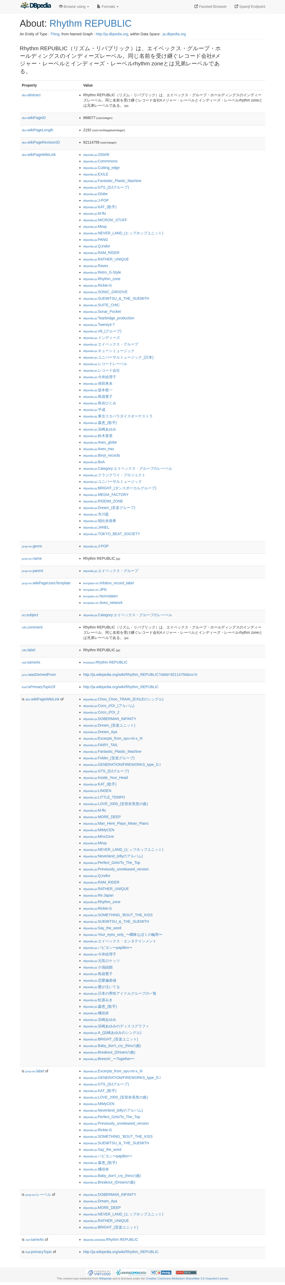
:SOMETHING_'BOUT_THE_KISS (118, 915)
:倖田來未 (98, 383)
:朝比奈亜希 (99, 521)
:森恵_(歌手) (100, 423)
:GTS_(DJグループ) (106, 187)
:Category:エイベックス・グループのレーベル (127, 468)
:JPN (95, 589)
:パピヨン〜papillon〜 (107, 948)
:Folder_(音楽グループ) (109, 758)
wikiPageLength (38, 130)
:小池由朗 (98, 967)
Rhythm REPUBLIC (91, 23)
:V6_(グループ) (102, 331)
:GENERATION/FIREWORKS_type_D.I (122, 764)
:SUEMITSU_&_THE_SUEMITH (116, 298)
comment (32, 627)
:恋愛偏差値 (99, 980)
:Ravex (95, 266)
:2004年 (96, 154)
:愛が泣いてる (101, 987)
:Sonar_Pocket (102, 311)
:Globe (95, 194)
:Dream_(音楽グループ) (109, 508)
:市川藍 (96, 514)
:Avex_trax (98, 449)
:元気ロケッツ (101, 961)
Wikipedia (105, 1278)
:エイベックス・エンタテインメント (119, 941)
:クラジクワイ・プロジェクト (114, 475)
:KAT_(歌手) (100, 207)
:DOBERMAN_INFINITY (109, 719)
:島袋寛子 (98, 396)
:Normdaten (100, 596)
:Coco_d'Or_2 (101, 712)
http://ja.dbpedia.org (112, 34)
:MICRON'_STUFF (105, 220)
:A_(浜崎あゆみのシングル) (112, 1033)
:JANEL (96, 527)
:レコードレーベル (105, 364)
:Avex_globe (100, 442)
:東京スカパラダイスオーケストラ (118, 416)
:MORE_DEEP (102, 817)
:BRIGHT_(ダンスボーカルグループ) (119, 488)
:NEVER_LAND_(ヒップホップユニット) (123, 233)
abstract (31, 95)
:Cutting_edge (101, 168)
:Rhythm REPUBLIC (105, 662)
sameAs (31, 662)
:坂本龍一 (98, 390)
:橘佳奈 (96, 1013)
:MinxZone (98, 836)
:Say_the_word (102, 928)
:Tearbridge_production (108, 318)
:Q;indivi (96, 246)
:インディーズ (101, 338)
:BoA (94, 462)
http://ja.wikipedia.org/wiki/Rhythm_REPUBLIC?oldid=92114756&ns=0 (140, 674)
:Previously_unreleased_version (116, 869)
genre (32, 546)
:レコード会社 (101, 370)
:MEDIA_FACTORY (106, 495)
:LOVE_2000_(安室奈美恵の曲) (115, 804)
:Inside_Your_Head (105, 777)
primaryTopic (39, 1252)
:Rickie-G (97, 285)
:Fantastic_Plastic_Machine (112, 181)
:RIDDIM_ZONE (103, 501)
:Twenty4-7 (99, 324)
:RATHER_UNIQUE (106, 259)
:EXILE (95, 174)
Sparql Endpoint (250, 6)
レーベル (38, 1194)
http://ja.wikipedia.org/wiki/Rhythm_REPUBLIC (121, 687)
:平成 (94, 409)
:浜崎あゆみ (99, 429)
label (28, 650)
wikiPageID (34, 118)
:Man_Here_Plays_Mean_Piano (116, 823)
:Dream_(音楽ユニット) (109, 725)
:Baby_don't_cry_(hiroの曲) (112, 1046)
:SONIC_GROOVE (105, 292)
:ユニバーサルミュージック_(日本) (118, 357)
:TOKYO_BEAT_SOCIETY (111, 534)
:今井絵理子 (99, 377)
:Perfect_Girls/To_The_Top (111, 863)
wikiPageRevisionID (41, 142)
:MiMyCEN (98, 830)
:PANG (95, 239)
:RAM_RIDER (101, 253)
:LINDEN (97, 791)
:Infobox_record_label (108, 583)
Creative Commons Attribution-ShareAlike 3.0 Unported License (187, 1278)
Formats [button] (108, 6)
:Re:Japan (98, 895)
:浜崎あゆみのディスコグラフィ (116, 1026)
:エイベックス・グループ (110, 344)
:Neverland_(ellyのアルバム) (113, 856)
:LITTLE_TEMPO (104, 797)
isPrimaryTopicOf (38, 687)
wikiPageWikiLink (39, 154)
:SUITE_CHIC (101, 305)
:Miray (95, 226)
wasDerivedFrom (39, 674)
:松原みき (98, 1000)
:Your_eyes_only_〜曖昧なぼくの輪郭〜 (122, 934)
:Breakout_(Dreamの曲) (109, 1052)
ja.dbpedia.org (174, 34)
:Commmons (100, 161)
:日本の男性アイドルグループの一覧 (119, 993)
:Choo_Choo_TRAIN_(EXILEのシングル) (123, 699)
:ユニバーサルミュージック (112, 481)
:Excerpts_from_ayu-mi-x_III (113, 738)
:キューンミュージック (109, 351)
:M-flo (94, 213)
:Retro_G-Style (102, 272)
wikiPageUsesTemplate (46, 583)
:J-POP (96, 200)
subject (30, 615)
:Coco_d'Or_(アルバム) (109, 706)
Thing (55, 34)
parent (32, 571)
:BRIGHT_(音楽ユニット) (110, 1039)
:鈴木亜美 (98, 436)
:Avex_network (103, 603)
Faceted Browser (210, 6)
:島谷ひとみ (99, 403)
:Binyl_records (101, 455)
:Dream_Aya (100, 732)
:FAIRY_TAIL (100, 745)
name (32, 558)
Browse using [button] (74, 6)
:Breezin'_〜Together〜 (109, 1059)
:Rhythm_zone (102, 279)
